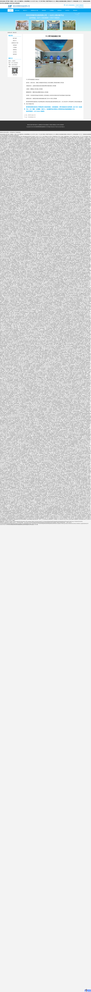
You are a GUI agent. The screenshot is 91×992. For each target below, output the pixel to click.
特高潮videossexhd (85, 497)
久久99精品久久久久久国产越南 (57, 201)
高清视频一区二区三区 (76, 213)
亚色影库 (20, 365)
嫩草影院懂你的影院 (53, 179)
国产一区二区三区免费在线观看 (40, 180)
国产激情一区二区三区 (22, 153)
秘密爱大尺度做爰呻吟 (56, 154)
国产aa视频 (24, 263)
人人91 (1, 351)
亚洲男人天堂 (61, 172)
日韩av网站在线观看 (68, 244)
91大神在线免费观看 (73, 150)
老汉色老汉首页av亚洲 (61, 228)
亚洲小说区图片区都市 (10, 338)
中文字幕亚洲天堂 (26, 514)
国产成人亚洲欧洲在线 (23, 149)
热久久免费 (20, 465)
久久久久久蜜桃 (67, 172)
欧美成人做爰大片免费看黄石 (68, 310)
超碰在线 (36, 429)
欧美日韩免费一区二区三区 (29, 325)
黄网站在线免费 (47, 308)
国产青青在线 (58, 411)
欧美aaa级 (6, 176)
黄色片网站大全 (63, 410)
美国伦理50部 (75, 389)
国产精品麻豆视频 (83, 338)
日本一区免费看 (32, 188)
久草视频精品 (79, 161)
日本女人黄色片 (64, 247)
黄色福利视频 (16, 421)
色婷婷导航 (24, 318)
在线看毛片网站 (43, 343)
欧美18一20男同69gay (25, 351)
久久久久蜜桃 (36, 267)
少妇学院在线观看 (38, 242)
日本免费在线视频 (29, 230)
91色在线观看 (77, 269)
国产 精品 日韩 (80, 380)
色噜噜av (74, 177)
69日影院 (84, 177)
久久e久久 (23, 354)
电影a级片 (70, 235)
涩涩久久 (77, 430)
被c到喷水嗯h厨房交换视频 (11, 269)
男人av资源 (79, 186)
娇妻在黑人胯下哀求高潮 (52, 283)
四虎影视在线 (5, 469)
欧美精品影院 (42, 363)
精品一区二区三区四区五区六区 (34, 488)
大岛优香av (5, 410)
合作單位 (67, 10)
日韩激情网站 (27, 385)
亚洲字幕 (75, 207)
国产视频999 (28, 168)
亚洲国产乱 (27, 503)
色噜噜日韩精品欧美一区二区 (34, 304)
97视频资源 (10, 209)
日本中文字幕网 (82, 389)
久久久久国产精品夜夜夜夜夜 (55, 285)
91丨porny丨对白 (27, 287)
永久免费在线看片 (72, 149)
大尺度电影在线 (13, 271)
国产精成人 (32, 159)
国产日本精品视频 (63, 188)
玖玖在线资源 (66, 158)
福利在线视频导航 (23, 183)
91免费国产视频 (81, 487)
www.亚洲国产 (62, 418)
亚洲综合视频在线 (43, 270)
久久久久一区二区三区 (71, 343)
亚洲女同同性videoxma (58, 438)
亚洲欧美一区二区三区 (26, 203)
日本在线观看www (52, 477)
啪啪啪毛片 (56, 293)
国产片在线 (27, 161)
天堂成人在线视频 (54, 200)
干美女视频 (17, 272)
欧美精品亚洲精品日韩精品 (13, 188)
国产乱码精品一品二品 (15, 495)
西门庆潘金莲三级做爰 (21, 202)
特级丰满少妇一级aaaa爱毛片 (48, 150)
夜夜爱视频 (11, 205)
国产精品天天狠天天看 (41, 469)
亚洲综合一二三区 (83, 388)
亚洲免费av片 (29, 171)
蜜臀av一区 (76, 263)
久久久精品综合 (74, 219)
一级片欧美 (30, 219)
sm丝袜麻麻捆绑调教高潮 (23, 406)
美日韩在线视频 (31, 394)
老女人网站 (85, 472)
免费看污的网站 (87, 140)
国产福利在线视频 (34, 177)
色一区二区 (61, 194)
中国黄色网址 (58, 348)
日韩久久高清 (22, 396)
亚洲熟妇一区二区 (62, 304)
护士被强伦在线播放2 (85, 244)
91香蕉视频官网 (68, 319)
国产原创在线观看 (5, 289)
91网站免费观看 (7, 342)
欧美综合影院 (53, 488)
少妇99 (27, 444)
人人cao (56, 345)
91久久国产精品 (54, 153)
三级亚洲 (38, 235)
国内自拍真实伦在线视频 (8, 243)
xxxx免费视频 (5, 225)
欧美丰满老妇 (50, 284)
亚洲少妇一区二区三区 (58, 518)
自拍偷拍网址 (48, 472)
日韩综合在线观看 (33, 233)
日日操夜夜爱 (40, 264)
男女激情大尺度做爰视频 (60, 192)
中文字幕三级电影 (77, 238)
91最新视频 (45, 177)
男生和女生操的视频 (73, 176)
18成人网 (89, 488)
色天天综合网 (69, 213)
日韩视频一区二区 (52, 224)
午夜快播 (33, 400)
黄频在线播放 (31, 451)
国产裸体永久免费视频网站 (32, 410)
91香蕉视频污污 (38, 218)
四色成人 (15, 200)
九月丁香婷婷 (79, 177)
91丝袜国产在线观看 (77, 438)
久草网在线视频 (38, 160)
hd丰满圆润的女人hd (14, 150)
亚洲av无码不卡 (56, 516)
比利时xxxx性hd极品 (83, 224)
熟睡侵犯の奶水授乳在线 (32, 276)
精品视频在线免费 (75, 264)
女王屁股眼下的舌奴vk (49, 370)
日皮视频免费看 (9, 200)
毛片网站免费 (54, 363)
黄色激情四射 (31, 222)
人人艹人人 (39, 454)
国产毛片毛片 (16, 278)
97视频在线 (46, 253)
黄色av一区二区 (7, 446)
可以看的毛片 (26, 309)
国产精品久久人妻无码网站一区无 (14, 242)
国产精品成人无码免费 (43, 421)
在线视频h (43, 398)
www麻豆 (25, 474)
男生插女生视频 (69, 208)
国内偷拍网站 (59, 309)
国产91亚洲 (76, 275)
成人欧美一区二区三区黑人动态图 (41, 333)
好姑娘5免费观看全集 (76, 262)
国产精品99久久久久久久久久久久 (28, 192)
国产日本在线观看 (73, 160)
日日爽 (72, 472)
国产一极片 (18, 444)
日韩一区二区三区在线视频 (69, 280)
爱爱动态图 (76, 474)
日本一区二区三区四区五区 (77, 209)
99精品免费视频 (41, 491)
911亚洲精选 (35, 271)
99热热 (74, 373)
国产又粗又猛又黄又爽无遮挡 (41, 352)
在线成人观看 (46, 296)
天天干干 (45, 372)
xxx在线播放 (51, 330)
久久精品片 (82, 460)
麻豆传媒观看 (51, 373)
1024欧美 (32, 395)
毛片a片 (51, 473)
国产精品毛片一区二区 (34, 350)
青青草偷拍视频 (41, 331)
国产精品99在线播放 (79, 199)
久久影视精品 (45, 178)
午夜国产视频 (8, 369)
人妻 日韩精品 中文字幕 (47, 136)
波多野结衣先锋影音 (42, 182)
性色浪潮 (33, 163)
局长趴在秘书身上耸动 (29, 292)
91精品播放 (34, 297)
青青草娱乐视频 (50, 438)
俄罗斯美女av (39, 300)
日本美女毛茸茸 (58, 393)
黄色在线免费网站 (38, 214)
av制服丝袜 (75, 235)
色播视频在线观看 (32, 141)
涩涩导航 (33, 319)
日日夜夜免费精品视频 (30, 152)
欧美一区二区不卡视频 (16, 378)
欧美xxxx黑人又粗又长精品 (5, 211)
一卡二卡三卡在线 (64, 429)
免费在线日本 (41, 387)
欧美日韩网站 (23, 411)
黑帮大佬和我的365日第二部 (40, 260)
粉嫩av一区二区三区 (43, 347)
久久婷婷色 (4, 220)
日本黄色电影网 (26, 288)
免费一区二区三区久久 (33, 194)
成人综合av (88, 369)
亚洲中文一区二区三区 (15, 159)
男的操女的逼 (44, 159)
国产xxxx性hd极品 (76, 306)
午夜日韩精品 (86, 406)
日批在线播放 (84, 252)
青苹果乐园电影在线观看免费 (20, 293)
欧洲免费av (51, 296)
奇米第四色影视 (28, 377)
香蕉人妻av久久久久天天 (7, 385)
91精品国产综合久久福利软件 (50, 204)
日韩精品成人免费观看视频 (80, 212)
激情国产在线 (81, 219)
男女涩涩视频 (65, 162)
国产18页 (43, 305)
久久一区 (41, 508)
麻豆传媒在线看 (14, 138)
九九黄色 (32, 246)
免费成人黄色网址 (79, 406)
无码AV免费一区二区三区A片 (77, 511)
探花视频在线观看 (80, 343)
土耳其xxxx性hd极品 (76, 225)
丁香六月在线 (68, 226)
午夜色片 (11, 451)
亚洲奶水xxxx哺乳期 (34, 351)
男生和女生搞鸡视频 (11, 251)
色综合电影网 (80, 137)
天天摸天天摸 (59, 322)
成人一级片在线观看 (64, 367)
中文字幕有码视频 (73, 305)
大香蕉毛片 (27, 247)
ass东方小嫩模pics (84, 297)
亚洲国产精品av (69, 479)
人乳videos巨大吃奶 (69, 513)
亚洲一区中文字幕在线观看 (11, 331)
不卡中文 (7, 270)
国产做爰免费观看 (12, 480)
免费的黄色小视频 (14, 301)
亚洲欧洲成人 (44, 188)
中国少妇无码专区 (83, 143)
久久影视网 (32, 260)
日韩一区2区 (86, 494)
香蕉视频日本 (66, 284)
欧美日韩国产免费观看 (80, 157)
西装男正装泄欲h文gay (45, 208)
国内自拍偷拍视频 (56, 246)
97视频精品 (78, 422)
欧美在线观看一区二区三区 (44, 460)
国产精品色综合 (73, 179)
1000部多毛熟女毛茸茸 (22, 322)
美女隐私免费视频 (81, 403)
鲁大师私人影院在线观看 (51, 295)
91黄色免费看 (18, 426)
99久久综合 (70, 193)
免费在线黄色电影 (77, 413)
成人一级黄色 (58, 239)
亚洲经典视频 (3, 201)
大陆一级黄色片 (64, 195)
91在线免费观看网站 (26, 246)
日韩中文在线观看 (3, 177)
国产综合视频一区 (62, 395)
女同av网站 (66, 287)
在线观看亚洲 (27, 262)
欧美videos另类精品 (22, 276)
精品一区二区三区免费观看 (56, 334)
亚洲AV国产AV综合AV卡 (71, 233)
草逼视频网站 (43, 417)
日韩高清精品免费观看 (79, 254)
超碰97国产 (46, 280)
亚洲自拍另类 (88, 157)
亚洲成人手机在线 (53, 392)
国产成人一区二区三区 (48, 381)
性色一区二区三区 (27, 234)
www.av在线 (13, 340)
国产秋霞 (60, 345)
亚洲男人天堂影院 (71, 250)
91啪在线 (47, 314)
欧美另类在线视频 (46, 463)
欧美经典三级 (27, 284)
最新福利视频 (16, 275)
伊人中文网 (20, 468)
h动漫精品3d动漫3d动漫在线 (76, 276)
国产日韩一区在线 (50, 487)
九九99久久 (29, 311)
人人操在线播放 (39, 311)
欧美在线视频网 (36, 417)
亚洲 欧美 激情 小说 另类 (60, 197)
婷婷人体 (63, 241)
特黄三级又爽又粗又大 (81, 150)
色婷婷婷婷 (36, 512)
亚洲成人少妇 (46, 325)
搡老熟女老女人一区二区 (24, 335)
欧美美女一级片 (57, 385)
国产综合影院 (59, 317)
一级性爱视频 (12, 289)
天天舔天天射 (48, 137)
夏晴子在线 (2, 270)
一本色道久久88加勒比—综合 (56, 184)
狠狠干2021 (51, 444)
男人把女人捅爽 (70, 137)
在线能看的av (87, 202)
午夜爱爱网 (19, 141)
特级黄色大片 (20, 234)
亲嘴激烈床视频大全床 (12, 177)
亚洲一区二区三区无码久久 (78, 208)
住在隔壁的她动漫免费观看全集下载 (15, 136)
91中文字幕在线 (3, 494)
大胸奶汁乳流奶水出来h (10, 165)
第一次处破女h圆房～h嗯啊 (47, 157)
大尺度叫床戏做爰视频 (17, 172)
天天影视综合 (9, 447)
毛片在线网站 (57, 430)
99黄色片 (21, 179)
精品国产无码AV (58, 503)
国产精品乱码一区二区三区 (50, 305)
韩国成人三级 (9, 334)
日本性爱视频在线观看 (28, 386)
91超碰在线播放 (71, 409)
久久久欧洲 (24, 343)
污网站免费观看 (3, 266)
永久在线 (36, 412)
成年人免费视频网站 (48, 379)
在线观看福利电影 (85, 390)
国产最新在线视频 (21, 453)
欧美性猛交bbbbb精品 (58, 278)
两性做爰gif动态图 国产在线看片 (29, 136)
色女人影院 (58, 396)
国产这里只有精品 (5, 202)
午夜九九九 (46, 444)
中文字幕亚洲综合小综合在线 (10, 445)
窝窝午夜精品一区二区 (29, 166)
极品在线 (65, 448)
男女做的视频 (3, 250)
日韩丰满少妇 (15, 276)
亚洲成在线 (40, 200)
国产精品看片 (34, 147)
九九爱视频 (2, 369)
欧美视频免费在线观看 (84, 141)
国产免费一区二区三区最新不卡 (61, 205)
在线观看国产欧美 (64, 350)
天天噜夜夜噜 (78, 395)
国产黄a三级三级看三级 (60, 502)
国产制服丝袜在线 (55, 474)
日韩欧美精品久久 (86, 428)
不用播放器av (55, 136)
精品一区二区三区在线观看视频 (73, 237)
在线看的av (50, 300)
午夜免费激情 (59, 302)
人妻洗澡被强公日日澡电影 (73, 429)
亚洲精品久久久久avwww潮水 (21, 264)
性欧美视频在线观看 (21, 168)
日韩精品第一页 (66, 161)
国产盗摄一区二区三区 (46, 168)
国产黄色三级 (12, 145)
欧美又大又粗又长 (31, 263)
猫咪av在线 (55, 267)
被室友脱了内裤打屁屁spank (29, 228)
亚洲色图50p (47, 424)
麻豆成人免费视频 (25, 420)
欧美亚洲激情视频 (72, 302)
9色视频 (17, 213)
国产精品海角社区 (3, 141)
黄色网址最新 (67, 168)
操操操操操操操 (73, 186)
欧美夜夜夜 (11, 382)
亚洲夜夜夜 (81, 275)
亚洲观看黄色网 (55, 327)
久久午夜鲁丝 (24, 300)
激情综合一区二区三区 (84, 298)
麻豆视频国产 (77, 331)
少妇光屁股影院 (40, 280)
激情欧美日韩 (86, 380)
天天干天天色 (11, 137)
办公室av (30, 183)
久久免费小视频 (81, 284)
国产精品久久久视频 (71, 196)
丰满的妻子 (39, 334)
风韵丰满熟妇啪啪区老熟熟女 (55, 183)
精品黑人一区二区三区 (49, 146)
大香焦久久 (68, 197)
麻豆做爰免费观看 (83, 174)
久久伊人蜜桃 (9, 506)
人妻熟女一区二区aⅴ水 (17, 231)
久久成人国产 (84, 335)
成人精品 (69, 476)
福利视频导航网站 (63, 339)
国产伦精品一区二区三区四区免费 (51, 217)
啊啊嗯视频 (77, 143)
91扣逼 (60, 165)
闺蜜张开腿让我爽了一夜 (46, 158)
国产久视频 (73, 234)
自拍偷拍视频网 (67, 147)
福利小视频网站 (23, 213)
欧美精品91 (83, 404)
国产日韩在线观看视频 (48, 482)
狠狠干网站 (67, 178)
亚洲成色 (88, 177)
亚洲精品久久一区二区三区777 (45, 348)
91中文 (3, 350)
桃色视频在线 (24, 226)
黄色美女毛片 (86, 387)
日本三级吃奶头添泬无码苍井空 (49, 346)
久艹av (28, 170)
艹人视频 (68, 442)
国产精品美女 (37, 250)
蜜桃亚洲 (69, 145)
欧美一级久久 (81, 279)
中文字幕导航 (69, 152)
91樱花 (38, 208)
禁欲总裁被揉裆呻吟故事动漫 (37, 287)
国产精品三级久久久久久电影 (12, 402)
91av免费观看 (10, 346)
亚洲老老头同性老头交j (16, 250)
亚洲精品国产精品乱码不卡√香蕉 (28, 225)
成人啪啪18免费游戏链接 (60, 218)
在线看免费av (63, 152)
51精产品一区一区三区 (51, 413)
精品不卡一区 (15, 149)
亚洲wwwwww (34, 336)
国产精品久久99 (60, 266)
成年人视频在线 (65, 496)
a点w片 (86, 469)
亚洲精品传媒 (36, 447)
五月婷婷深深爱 (67, 403)
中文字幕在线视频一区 (53, 253)
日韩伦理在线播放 (65, 273)
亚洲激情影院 (54, 401)
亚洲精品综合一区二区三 (51, 245)
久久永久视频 (61, 193)
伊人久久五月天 (63, 485)
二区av (76, 487)
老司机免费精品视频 (43, 309)
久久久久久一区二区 (52, 159)
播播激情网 (16, 484)
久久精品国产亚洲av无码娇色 (55, 220)
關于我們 (17, 10)
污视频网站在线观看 (32, 462)
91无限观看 (16, 479)
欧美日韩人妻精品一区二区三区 (68, 249)
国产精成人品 (51, 333)
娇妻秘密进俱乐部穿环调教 (80, 218)
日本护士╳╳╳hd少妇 (33, 309)
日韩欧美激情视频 (74, 426)
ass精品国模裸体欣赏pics (14, 175)
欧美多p (9, 363)
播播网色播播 (26, 448)
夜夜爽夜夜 (34, 234)
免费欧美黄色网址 (64, 417)
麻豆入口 (17, 165)
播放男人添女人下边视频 (47, 263)
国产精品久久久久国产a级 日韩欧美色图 (80, 330)
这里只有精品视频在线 (13, 459)
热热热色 (9, 218)
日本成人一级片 (63, 225)
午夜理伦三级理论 (20, 260)
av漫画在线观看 (29, 396)
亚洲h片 (87, 172)
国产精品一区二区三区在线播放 (82, 136)
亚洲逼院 (40, 178)
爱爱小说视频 (64, 340)
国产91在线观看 (80, 491)
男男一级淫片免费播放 (11, 260)
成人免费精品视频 (87, 147)
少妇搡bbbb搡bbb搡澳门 (14, 237)
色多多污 (72, 484)
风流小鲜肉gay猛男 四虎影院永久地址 (52, 451)
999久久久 (83, 422)
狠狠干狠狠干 (21, 273)
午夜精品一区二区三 (51, 453)
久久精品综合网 (81, 228)
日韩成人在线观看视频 (57, 435)
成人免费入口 (80, 163)
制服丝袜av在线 (5, 259)
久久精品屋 (64, 397)
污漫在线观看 (25, 222)
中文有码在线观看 (78, 230)
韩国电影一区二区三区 (37, 220)
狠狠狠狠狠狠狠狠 (59, 161)
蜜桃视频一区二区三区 (45, 172)
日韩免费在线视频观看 (34, 302)
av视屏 (84, 302)
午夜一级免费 (49, 149)
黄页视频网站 (67, 160)
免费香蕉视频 (16, 403)
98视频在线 (87, 460)
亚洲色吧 (4, 431)
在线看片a (28, 186)
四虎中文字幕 (23, 320)
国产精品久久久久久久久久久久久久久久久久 (41, 193)
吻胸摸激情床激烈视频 (60, 295)
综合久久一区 (13, 314)
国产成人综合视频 (3, 242)
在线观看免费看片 (23, 221)
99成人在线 (8, 495)
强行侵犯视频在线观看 (18, 189)
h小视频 (18, 183)
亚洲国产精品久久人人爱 (30, 218)
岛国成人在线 (87, 241)
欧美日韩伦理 (74, 226)
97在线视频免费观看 (84, 451)
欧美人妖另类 (22, 434)
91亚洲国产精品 (13, 460)
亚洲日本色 (72, 334)
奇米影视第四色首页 (12, 515)
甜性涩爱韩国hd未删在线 (72, 255)
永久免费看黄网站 (54, 174)
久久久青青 (30, 267)
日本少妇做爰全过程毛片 (79, 296)
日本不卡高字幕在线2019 (56, 415)
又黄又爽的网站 (68, 514)
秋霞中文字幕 (76, 496)
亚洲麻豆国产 (71, 230)
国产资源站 (4, 224)
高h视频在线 (27, 151)
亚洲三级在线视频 (39, 325)
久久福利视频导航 (57, 236)
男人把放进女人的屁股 (85, 269)
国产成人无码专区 (43, 313)
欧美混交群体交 (44, 147)
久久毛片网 (4, 234)
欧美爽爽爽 (27, 478)
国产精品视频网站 (52, 177)
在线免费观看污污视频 (64, 170)
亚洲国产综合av (55, 168)
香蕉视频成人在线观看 (64, 185)
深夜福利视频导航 (55, 513)
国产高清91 (10, 245)
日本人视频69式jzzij (81, 333)
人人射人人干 (9, 149)
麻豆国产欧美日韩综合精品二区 (19, 152)
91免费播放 (11, 155)
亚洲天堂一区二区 (57, 437)
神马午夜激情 (57, 292)
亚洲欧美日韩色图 (45, 186)
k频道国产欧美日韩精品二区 (65, 271)
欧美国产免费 (58, 241)
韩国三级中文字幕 (43, 354)
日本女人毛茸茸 (23, 430)
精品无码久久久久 (5, 145)
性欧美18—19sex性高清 (65, 214)
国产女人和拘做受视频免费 (63, 176)
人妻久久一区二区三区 (24, 358)
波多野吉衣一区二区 (10, 192)
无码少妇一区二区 (19, 254)
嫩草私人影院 (11, 272)
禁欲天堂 (54, 149)
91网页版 (63, 178)
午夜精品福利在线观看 (33, 211)
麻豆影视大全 (80, 226)
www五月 (22, 286)
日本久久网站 (61, 136)
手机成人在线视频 (55, 171)
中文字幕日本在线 (57, 242)
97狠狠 (53, 393)
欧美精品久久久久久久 (39, 142)
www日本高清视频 (50, 375)
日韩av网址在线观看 (41, 231)
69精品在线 (57, 434)
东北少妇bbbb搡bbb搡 (81, 420)
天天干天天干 (78, 191)
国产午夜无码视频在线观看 (28, 372)
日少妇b (17, 161)
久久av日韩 (86, 449)
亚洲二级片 (39, 185)
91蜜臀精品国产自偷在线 (46, 277)
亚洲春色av (37, 222)
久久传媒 (48, 233)
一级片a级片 (4, 358)
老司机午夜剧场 (17, 253)
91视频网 (16, 388)
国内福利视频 (36, 347)
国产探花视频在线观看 (61, 262)
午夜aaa (76, 334)
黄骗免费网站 (52, 434)
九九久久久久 (72, 242)
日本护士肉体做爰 (51, 502)
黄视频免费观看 (33, 161)
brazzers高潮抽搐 (30, 343)
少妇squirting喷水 (44, 304)
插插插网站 (28, 229)
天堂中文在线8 (17, 486)
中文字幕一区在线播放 (83, 187)
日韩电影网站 (59, 143)
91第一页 (2, 396)
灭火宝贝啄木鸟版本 (22, 409)
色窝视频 (48, 288)
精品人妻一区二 (18, 192)
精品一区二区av (84, 322)
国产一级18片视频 (87, 264)
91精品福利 (37, 344)
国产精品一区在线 (4, 158)
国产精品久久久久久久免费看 (71, 288)
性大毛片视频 (38, 163)
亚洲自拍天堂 (39, 236)
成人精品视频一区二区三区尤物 (15, 225)
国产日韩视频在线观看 (4, 268)
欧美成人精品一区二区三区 (19, 364)
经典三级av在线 (29, 213)
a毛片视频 (45, 435)
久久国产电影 (51, 202)
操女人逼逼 (59, 245)
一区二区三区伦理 (58, 227)
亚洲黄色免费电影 (73, 153)
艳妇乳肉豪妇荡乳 (7, 160)
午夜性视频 (86, 345)
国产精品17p (57, 350)
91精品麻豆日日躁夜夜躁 (41, 471)
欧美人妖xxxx (42, 146)
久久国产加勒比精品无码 (19, 436)
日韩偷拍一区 (9, 376)
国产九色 (87, 397)
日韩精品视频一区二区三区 (37, 281)
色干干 (17, 217)
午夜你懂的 (59, 162)
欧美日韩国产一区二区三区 (31, 227)
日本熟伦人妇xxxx (67, 211)
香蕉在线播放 (82, 398)
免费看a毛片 (31, 254)
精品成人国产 (18, 462)
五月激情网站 (7, 150)
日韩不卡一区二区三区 (72, 267)
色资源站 (31, 335)
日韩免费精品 (15, 465)
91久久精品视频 (31, 160)
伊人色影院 (61, 244)
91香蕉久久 (32, 285)
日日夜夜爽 (81, 149)
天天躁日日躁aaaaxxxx (37, 187)
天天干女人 (41, 339)
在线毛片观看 (33, 367)
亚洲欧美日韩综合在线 (48, 389)
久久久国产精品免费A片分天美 (77, 211)
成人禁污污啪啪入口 (17, 178)
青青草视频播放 (49, 303)
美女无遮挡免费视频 (76, 312)
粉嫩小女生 (63, 371)
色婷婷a (75, 137)
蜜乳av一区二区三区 (41, 507)
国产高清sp (48, 259)
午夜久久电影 (57, 247)
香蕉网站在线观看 (75, 319)
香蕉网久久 (10, 152)
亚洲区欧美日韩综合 (41, 234)
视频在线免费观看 (3, 345)
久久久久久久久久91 (64, 229)
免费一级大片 (4, 180)
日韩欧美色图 (81, 246)
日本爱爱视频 (27, 286)
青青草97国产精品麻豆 (59, 280)
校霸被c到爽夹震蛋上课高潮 (84, 294)
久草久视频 (64, 344)
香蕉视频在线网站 (78, 463)
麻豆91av (9, 414)
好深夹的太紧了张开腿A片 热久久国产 (73, 342)
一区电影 (66, 370)
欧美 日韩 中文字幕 (80, 140)
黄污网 (75, 293)
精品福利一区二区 (20, 419)
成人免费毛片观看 (15, 204)
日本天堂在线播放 (58, 390)
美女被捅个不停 (68, 285)
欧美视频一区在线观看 (38, 201)
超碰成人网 (53, 472)
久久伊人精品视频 (63, 187)
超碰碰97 (37, 313)
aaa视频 (39, 426)
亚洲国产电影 (3, 413)
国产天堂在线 (73, 351)
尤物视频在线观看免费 (35, 179)
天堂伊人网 (19, 487)
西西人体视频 (47, 318)
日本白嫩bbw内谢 (59, 155)
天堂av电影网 (57, 235)
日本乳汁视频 (12, 268)
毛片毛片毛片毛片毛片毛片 (10, 171)
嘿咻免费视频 (58, 255)
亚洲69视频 (56, 343)
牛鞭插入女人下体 (25, 426)
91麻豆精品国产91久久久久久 (58, 160)
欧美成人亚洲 (14, 277)
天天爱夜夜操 (38, 263)
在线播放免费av (8, 276)
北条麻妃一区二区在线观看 (50, 342)
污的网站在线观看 (44, 320)
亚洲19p (16, 478)
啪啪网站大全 (31, 432)
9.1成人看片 (83, 172)
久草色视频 (85, 152)
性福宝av (46, 459)
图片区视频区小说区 (71, 419)
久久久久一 (27, 260)
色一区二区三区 (86, 379)
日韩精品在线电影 (71, 352)
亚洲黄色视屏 (33, 385)
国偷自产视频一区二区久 (5, 315)
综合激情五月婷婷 (70, 275)
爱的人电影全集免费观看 (24, 401)
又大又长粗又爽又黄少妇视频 (67, 308)
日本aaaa (69, 385)
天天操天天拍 (80, 267)
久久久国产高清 (86, 412)
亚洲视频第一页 (85, 171)
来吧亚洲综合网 (41, 314)
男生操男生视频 (75, 224)
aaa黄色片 (69, 382)
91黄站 (38, 402)
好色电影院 (79, 305)
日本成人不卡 (87, 208)
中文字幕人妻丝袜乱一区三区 (14, 174)
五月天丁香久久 (51, 503)
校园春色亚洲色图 (51, 270)
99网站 (85, 211)
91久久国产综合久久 (25, 144)
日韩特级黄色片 (30, 275)
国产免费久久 (18, 300)
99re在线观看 (69, 493)
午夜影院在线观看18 (60, 298)
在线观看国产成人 (16, 339)
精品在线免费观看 (80, 315)
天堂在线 (35, 153)
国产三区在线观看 (48, 154)
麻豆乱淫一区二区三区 (36, 485)
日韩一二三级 (39, 310)
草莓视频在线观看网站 (86, 272)
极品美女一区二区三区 (39, 204)
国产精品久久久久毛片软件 (39, 175)
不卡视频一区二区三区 (70, 394)
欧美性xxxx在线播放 (9, 484)
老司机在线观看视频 (6, 501)
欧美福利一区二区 (4, 489)
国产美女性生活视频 (15, 221)
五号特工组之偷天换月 (23, 175)
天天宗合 (84, 405)
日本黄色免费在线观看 (70, 144)
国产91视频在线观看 (16, 506)
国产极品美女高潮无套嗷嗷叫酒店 (13, 220)
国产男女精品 (41, 459)
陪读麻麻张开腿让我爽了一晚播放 (17, 262)
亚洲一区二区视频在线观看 (12, 273)
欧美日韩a (5, 510)
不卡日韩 (5, 424)
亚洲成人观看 (83, 200)
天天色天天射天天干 (76, 258)
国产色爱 (25, 281)
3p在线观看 (35, 253)
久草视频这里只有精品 (41, 161)
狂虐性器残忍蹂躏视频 (83, 479)
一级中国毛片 (65, 184)
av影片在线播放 (51, 347)
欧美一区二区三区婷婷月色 (74, 203)
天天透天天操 (37, 205)
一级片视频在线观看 (64, 423)
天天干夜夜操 (40, 378)
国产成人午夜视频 (44, 179)
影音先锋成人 (31, 149)
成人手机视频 (87, 228)
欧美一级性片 (3, 370)
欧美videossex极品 (75, 141)
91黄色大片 (55, 377)
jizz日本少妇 (25, 189)
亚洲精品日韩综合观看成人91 (82, 328)
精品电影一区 (82, 429)
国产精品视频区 (66, 361)
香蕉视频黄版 (69, 159)
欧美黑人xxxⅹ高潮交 (76, 385)
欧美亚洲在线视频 (18, 137)
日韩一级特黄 (25, 464)
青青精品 (75, 315)
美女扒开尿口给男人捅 (61, 219)
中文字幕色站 (66, 276)
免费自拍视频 (30, 301)
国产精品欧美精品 (20, 435)
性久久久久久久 (33, 236)
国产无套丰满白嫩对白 (47, 185)
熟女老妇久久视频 (55, 277)
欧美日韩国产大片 (42, 514)
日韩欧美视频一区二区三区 (11, 185)
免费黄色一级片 (53, 228)
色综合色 (70, 205)
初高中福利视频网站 (26, 231)
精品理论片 (75, 372)
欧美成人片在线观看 (6, 271)
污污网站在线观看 (33, 208)
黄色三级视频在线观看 (77, 379)
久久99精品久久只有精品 (10, 426)
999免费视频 (12, 270)
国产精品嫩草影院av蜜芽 (63, 440)
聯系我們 (75, 10)
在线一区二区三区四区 (15, 323)
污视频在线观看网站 (12, 146)
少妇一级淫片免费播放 (69, 497)
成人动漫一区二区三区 (35, 380)
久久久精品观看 (11, 143)
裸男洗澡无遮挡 (46, 187)
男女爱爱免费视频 (63, 137)
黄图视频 (22, 323)
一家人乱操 (28, 337)
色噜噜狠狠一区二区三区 (10, 142)
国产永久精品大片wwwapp (15, 279)
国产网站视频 (58, 364)
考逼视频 (34, 469)
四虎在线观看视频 (63, 474)
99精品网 (34, 436)
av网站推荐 (46, 392)
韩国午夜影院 (78, 272)
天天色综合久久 (46, 210)
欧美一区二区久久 (40, 385)
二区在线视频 (49, 180)
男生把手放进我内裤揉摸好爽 (8, 214)
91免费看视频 (84, 193)
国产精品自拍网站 (84, 225)
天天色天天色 (56, 495)
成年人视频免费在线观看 (15, 473)
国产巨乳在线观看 (42, 404)
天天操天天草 (7, 267)
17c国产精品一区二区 (58, 157)
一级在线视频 (60, 338)
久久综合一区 (15, 406)
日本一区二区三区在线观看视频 (79, 167)
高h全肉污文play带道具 (64, 182)
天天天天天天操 (75, 187)
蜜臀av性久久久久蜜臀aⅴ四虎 (28, 167)
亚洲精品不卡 (62, 513)
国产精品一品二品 (82, 217)
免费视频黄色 (49, 397)
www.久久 (40, 144)
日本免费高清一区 (27, 379)
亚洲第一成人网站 (18, 193)
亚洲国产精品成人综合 (22, 301)
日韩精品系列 (5, 137)
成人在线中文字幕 (86, 165)
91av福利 (2, 267)
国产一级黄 (41, 355)
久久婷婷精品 (39, 186)
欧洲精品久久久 (22, 224)
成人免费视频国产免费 (8, 448)
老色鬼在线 (48, 275)
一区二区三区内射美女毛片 (63, 153)
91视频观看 (4, 507)
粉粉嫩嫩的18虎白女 (31, 300)
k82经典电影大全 (50, 260)
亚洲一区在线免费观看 (7, 339)
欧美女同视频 (28, 336)
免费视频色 (48, 213)
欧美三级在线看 (87, 163)
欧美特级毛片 (50, 243)
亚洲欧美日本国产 (23, 272)
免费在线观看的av (50, 340)
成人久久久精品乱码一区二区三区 (44, 505)
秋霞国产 (22, 218)
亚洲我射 (11, 182)
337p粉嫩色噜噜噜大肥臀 (42, 418)
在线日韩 (32, 142)
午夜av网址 (14, 141)
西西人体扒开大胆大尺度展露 (46, 289)
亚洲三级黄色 (3, 149)
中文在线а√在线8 (16, 157)
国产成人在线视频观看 (4, 229)
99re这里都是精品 (47, 432)
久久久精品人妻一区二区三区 (13, 387)
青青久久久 (78, 489)
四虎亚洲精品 (45, 221)
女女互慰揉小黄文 (13, 296)
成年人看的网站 (27, 162)
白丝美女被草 (83, 502)
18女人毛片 (49, 423)
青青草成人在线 (69, 207)
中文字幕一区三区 (25, 199)
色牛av (40, 401)
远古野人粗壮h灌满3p (80, 220)
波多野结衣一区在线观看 (51, 404)
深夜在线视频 (22, 255)
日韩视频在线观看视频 (29, 516)
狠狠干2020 (55, 328)
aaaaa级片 (78, 277)
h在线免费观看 (85, 195)
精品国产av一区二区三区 (24, 479)
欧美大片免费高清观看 (12, 304)
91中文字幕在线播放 (20, 166)
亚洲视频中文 (67, 216)
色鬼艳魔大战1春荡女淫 (21, 186)
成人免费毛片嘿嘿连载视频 (36, 365)
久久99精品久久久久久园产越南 (67, 239)
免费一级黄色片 (10, 253)
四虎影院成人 (24, 283)
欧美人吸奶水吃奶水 (18, 449)
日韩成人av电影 (66, 477)
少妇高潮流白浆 (32, 471)
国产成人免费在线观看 (11, 266)
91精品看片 (16, 497)
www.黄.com (87, 220)
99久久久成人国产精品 (46, 322)
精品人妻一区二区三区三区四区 (53, 182)
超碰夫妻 (72, 214)
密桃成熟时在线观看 (13, 168)
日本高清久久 (52, 298)
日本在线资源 (24, 279)
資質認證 (44, 10)
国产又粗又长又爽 (42, 194)
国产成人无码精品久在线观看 (6, 208)
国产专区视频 (84, 418)
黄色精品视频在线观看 (20, 510)
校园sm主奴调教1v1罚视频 (82, 447)
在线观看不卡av (64, 202)
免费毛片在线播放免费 (42, 390)
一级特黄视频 (36, 219)
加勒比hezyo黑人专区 (15, 392)
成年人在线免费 (49, 267)
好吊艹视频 (59, 151)
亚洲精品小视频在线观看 (16, 154)
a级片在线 (69, 188)
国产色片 (82, 166)
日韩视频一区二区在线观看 (25, 485)
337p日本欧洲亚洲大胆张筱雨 (55, 481)
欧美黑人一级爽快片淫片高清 (28, 250)
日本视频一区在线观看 (41, 288)
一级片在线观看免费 (21, 460)
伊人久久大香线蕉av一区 (63, 463)
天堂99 (17, 321)
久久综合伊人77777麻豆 (24, 150)
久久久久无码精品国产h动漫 (64, 362)
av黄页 (22, 154)
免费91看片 (60, 401)
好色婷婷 (18, 354)
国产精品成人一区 (62, 454)
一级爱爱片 (10, 144)
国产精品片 (57, 226)
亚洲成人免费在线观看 (85, 142)
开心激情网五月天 (65, 305)
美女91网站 (49, 286)
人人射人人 (67, 358)
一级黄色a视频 (75, 188)
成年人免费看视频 (70, 368)
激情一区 (36, 459)
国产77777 (58, 177)
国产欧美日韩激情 (28, 239)
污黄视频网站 (51, 280)
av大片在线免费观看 (33, 184)
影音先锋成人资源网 (8, 353)
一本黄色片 (2, 205)
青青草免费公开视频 (86, 210)
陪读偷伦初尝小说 (8, 172)
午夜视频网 (55, 409)
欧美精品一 (66, 518)
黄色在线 (53, 155)
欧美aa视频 (50, 459)
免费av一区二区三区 (83, 496)
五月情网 (66, 149)
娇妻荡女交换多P (71, 340)
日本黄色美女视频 (40, 154)
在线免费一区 (44, 419)
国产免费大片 (16, 469)
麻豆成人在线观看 (5, 182)
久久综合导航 (54, 219)
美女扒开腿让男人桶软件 (86, 477)
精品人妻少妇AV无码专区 (72, 221)
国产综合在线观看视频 (66, 252)
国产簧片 (24, 229)
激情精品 (26, 211)
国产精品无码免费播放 (55, 208)
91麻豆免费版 (25, 415)
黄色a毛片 (29, 281)
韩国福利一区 (79, 302)
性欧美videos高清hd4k (20, 297)
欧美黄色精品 (60, 211)
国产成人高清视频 (46, 169)
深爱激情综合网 (33, 154)
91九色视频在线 (28, 319)
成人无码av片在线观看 (66, 236)
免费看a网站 (66, 136)
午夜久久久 (57, 359)
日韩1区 (81, 291)
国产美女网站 (16, 516)
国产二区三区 (63, 301)
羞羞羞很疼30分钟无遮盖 (41, 368)
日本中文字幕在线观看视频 (33, 440)
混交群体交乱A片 (57, 296)
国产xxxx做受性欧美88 (65, 146)
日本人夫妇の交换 (64, 459)
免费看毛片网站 (80, 145)
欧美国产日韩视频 (54, 233)
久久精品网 (44, 284)
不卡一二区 (52, 452)
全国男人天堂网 (23, 237)
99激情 (9, 472)
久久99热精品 (65, 251)
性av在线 (27, 515)
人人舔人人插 (45, 144)
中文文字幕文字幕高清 (14, 400)
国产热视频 (55, 141)
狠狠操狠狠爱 (78, 409)
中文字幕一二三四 (45, 376)
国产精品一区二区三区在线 (20, 270)
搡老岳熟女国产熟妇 (35, 137)
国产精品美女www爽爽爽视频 (49, 140)
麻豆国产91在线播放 (75, 222)
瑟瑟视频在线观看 (23, 217)
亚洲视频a (46, 477)
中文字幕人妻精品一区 (21, 171)
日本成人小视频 (11, 520)
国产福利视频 (5, 283)
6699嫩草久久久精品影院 (35, 369)
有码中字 (4, 294)
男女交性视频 (45, 262)
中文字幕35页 (81, 236)
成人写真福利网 (6, 314)
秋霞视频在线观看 (11, 213)
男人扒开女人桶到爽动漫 (60, 358)
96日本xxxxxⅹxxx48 (84, 203)
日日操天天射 (18, 502)
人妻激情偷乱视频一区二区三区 (73, 436)
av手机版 (70, 187)
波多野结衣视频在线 (28, 187)
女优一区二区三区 (22, 459)
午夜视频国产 (9, 281)
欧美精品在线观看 (55, 185)
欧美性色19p (79, 446)
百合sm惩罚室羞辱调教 (83, 221)
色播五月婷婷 (38, 188)
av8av (28, 389)
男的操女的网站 (31, 356)
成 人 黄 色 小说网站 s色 (7, 333)
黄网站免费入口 (40, 293)
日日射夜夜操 (70, 448)
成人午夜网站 (84, 303)
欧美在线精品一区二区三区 (5, 404)
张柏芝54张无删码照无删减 (31, 346)
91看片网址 (53, 317)
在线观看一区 (72, 337)
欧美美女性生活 (18, 251)
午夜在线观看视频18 (66, 484)
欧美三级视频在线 (49, 491)
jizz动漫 (39, 147)
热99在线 (57, 189)
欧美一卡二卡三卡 (63, 365)
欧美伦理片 (53, 213)
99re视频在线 (69, 209)
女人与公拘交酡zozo (26, 137)
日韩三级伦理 (66, 169)
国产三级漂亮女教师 (84, 260)
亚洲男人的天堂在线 (11, 427)
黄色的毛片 (64, 255)
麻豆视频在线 (44, 163)
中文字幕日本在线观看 (67, 402)
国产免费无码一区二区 (12, 310)
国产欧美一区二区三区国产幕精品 (81, 162)
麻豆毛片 (2, 256)
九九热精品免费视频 (31, 237)
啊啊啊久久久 (34, 231)
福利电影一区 (16, 281)
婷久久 (77, 149)
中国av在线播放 (48, 412)
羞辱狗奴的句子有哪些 (68, 438)
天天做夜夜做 (66, 387)
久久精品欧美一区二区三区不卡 (77, 197)
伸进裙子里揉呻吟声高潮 (57, 263)
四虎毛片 (30, 392)
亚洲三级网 (83, 362)
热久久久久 (36, 382)
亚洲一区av (26, 233)
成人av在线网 (7, 362)
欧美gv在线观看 (25, 143)
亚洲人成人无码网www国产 (57, 337)
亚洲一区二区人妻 (14, 153)
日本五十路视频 (44, 291)
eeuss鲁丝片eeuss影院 (45, 138)
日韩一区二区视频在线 (81, 179)
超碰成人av (5, 457)
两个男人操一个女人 (17, 210)
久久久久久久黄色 (12, 186)
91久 (44, 364)
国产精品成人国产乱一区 (61, 237)
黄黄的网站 (25, 304)
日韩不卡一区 (48, 400)
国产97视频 (81, 426)
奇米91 (40, 396)
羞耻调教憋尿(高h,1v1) (45, 143)
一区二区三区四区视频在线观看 (82, 185)
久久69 (73, 326)
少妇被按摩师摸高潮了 (27, 249)
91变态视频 (87, 427)
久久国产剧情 (45, 224)
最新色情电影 (37, 149)
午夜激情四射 (74, 163)
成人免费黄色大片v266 (45, 205)
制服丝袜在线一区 (77, 193)
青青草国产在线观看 (19, 249)
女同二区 (19, 344)
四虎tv (50, 320)
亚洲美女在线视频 (16, 144)
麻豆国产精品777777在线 (8, 163)
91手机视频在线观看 (8, 368)
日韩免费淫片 (60, 158)
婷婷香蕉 (9, 292)
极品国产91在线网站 (86, 516)
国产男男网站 (3, 210)
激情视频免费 (50, 510)
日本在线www (68, 281)
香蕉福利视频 (76, 392)
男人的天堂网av (54, 463)
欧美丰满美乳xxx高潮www (70, 220)
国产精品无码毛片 (14, 287)
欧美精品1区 (73, 161)
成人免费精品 (14, 369)
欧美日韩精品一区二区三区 (11, 233)
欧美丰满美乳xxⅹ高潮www (84, 287)
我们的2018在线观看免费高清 (39, 189)
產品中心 (25, 10)
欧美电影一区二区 (46, 264)
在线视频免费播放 (52, 221)
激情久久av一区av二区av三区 (36, 262)
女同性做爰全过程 (20, 266)
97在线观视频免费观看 (42, 176)
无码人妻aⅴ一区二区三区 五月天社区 (26, 278)
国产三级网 (84, 191)
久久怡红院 (2, 426)
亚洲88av (58, 159)
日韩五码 (39, 199)
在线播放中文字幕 (62, 380)
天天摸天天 (43, 380)
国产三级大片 (3, 334)
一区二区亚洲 (85, 292)
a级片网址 (73, 140)
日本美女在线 (15, 334)
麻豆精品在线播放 (15, 211)
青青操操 (7, 355)
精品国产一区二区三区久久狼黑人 (66, 353)
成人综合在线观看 (78, 266)
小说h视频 (47, 489)
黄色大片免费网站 (60, 378)
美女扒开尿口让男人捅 (13, 176)
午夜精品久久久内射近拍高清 (66, 180)
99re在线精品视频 (25, 445)
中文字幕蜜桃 (21, 481)
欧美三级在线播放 (82, 415)
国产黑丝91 (64, 498)
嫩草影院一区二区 (3, 280)
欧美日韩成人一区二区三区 (25, 428)
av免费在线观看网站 (33, 312)
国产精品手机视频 (60, 204)
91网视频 (20, 505)
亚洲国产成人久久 (7, 169)
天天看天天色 (5, 432)
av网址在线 (36, 272)
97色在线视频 (9, 224)
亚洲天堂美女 (3, 455)
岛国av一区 (86, 313)
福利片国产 (78, 322)
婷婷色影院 (2, 195)
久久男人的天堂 (61, 175)
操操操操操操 (13, 512)
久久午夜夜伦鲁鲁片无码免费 (15, 229)
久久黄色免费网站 (75, 309)
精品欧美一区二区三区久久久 (57, 166)
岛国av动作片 (66, 289)
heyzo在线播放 (75, 151)
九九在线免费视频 (68, 462)
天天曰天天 (17, 411)
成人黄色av (8, 159)
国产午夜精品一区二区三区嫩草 (29, 216)
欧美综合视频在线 (46, 200)
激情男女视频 (37, 318)
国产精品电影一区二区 (84, 318)
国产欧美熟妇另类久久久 (21, 476)
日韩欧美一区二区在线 (79, 375)
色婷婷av (39, 437)
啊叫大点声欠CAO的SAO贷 (53, 384)
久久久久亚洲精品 (38, 169)
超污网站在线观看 (78, 170)
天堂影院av (21, 211)
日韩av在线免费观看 (39, 228)
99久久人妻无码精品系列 (83, 182)
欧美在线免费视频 (5, 228)
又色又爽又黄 (65, 250)
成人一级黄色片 (23, 191)
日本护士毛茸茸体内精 (54, 367)
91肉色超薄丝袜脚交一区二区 (61, 142)
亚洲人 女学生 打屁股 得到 (79, 245)
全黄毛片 (10, 319)
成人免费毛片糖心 (52, 147)
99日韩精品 (71, 143)
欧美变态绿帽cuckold (22, 334)
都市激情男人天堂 (52, 237)
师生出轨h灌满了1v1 (25, 302)
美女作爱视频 (55, 222)
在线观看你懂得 (80, 251)
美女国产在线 (54, 505)
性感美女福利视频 (68, 224)
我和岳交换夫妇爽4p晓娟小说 (28, 487)
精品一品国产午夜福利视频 (14, 258)
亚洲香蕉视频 (42, 292)
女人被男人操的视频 (11, 161)
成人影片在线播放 (33, 199)
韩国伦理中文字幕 (24, 289)
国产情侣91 (52, 258)
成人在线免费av (50, 343)
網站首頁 (14, 32)
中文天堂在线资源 (13, 202)
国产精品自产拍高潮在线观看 (11, 350)
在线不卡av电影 (28, 185)
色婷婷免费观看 (42, 267)
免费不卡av (49, 431)
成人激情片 (50, 304)
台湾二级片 (12, 315)
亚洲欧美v (59, 363)
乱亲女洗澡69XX (29, 327)
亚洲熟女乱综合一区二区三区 (63, 407)
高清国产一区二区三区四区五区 (43, 184)
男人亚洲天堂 (30, 272)
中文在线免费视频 (41, 464)
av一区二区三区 (77, 432)
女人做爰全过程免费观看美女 (35, 496)
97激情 (32, 279)
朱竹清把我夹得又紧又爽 (36, 476)
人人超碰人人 (86, 137)
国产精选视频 (32, 480)
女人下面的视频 (68, 330)
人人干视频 (69, 258)
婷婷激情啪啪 (86, 153)
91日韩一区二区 (79, 419)
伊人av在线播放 (79, 378)
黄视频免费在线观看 (44, 170)
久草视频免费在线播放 (34, 244)
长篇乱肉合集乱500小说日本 (21, 338)
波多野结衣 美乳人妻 (53, 144)
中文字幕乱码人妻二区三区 (59, 389)
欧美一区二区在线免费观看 (9, 254)
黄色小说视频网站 (71, 365)
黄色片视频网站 (59, 346)
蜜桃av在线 (10, 158)
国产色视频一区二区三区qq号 (47, 362)
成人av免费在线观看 (68, 167)
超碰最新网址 (19, 512)
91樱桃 (4, 503)
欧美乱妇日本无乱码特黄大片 (58, 351)
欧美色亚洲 (52, 205)
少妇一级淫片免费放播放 (39, 451)
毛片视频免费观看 (87, 267)
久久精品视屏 (37, 501)
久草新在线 (50, 254)
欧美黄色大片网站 (14, 453)
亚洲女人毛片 (35, 497)
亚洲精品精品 (48, 436)
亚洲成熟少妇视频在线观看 (68, 388)
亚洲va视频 (60, 428)
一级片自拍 (62, 226)
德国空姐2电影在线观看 (55, 429)
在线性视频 (31, 175)
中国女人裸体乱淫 (66, 400)
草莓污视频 (5, 372)
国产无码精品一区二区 (55, 203)
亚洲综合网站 (9, 226)
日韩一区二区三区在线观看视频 (41, 237)
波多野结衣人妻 (82, 239)
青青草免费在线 (53, 195)
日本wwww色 (75, 314)
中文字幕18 (19, 200)
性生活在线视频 (29, 387)
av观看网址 (13, 443)
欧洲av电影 (71, 273)
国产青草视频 (52, 485)
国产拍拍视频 (57, 260)
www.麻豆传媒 (3, 269)
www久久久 (42, 472)
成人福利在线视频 (70, 424)
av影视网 (29, 279)
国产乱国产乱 (10, 386)
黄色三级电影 (22, 330)
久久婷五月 (2, 140)
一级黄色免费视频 (79, 144)
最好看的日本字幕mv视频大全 (45, 513)
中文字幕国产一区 (11, 280)
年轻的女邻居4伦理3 (81, 180)
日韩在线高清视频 (33, 463)
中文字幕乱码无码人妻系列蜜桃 (83, 169)
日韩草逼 (45, 239)
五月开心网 (74, 145)
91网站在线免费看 (53, 460)
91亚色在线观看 (36, 445)
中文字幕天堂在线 (72, 453)
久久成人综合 (48, 363)
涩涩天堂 (59, 195)
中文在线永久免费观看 (10, 201)
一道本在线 (67, 192)
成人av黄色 (56, 212)
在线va (47, 469)
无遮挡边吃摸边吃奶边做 (5, 191)
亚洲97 (86, 315)
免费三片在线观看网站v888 (9, 321)
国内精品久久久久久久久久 (66, 347)
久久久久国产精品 (84, 243)
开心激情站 (9, 234)
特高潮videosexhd (71, 498)
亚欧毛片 (83, 304)
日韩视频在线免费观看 (83, 158)
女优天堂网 (8, 183)
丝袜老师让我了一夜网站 (66, 140)
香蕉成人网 (70, 195)
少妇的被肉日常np (28, 210)
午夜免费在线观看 (56, 286)
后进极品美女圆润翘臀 (47, 251)
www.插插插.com (12, 238)
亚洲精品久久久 (18, 407)
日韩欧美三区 (23, 220)
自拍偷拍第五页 (18, 355)
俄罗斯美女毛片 (52, 241)
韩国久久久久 (12, 216)
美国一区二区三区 (55, 137)
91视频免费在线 (37, 386)
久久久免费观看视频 (22, 241)
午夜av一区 (60, 377)
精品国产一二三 (25, 313)
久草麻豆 (42, 266)
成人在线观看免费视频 (86, 204)
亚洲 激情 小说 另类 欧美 (47, 141)
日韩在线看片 (78, 281)
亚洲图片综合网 (39, 448)
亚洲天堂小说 (3, 263)
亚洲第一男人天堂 (35, 256)
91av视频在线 (30, 180)
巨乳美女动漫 (80, 153)
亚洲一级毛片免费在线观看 (66, 138)
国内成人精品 (47, 195)
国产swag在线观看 (73, 169)
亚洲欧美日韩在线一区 (84, 485)
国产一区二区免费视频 (27, 193)
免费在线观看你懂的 (79, 249)
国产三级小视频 (25, 480)
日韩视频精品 (51, 192)
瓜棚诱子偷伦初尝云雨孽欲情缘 (51, 511)
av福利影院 (34, 310)
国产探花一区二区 (55, 423)
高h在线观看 (60, 511)
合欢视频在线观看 (24, 294)
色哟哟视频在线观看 (87, 189)
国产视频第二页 (18, 313)
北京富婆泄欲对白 (62, 394)
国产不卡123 (71, 162)
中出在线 (19, 445)
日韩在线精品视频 (37, 398)
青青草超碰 (25, 254)
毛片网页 (40, 373)
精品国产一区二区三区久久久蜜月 (32, 330)
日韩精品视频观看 (37, 145)
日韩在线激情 (4, 308)
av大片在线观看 (34, 286)
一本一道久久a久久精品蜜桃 (67, 348)
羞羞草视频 (28, 489)
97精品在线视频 (30, 382)
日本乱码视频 (66, 336)
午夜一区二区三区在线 (28, 376)
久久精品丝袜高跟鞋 (45, 361)
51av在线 (21, 362)
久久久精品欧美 (26, 285)
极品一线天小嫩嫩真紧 (21, 271)
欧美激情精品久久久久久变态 (62, 199)
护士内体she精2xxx (28, 238)
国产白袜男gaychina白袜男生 (52, 194)
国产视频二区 (60, 314)
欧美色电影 (75, 370)
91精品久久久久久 (24, 404)
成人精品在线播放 (42, 340)
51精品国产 (21, 375)
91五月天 (63, 288)
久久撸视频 (65, 238)
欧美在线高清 (30, 165)
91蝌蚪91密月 (62, 330)
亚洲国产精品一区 (48, 310)
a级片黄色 (8, 154)
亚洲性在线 (49, 268)
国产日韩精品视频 (26, 172)
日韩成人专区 (8, 195)
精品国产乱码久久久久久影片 (20, 214)
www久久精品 (54, 158)
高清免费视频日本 (60, 224)
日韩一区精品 (66, 157)
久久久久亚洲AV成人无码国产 (45, 222)
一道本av (29, 157)
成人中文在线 (46, 228)
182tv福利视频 (43, 394)
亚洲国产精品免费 (29, 241)
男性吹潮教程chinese (79, 289)
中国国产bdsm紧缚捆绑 (52, 352)
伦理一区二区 (39, 136)
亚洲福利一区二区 (10, 244)
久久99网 (61, 243)
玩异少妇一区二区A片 (59, 167)
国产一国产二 (39, 519)
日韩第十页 (27, 154)
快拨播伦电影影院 (75, 510)
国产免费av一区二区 (44, 256)
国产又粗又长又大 (60, 149)
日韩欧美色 (38, 462)
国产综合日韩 (70, 485)
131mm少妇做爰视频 (86, 305)
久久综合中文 (25, 141)
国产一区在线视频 (8, 167)
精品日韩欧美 (56, 331)
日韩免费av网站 (26, 212)
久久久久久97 (85, 455)
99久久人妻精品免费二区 (22, 356)
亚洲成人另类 (62, 331)
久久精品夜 (85, 170)
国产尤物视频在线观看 (35, 337)
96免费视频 (39, 276)
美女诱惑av (33, 368)
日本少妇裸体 (39, 284)
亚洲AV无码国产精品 (83, 329)
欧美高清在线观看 (20, 454)
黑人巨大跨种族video (36, 158)
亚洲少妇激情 (61, 200)
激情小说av (2, 443)
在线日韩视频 (62, 318)
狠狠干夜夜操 (50, 465)
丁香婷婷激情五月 (6, 302)
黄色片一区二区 (35, 168)
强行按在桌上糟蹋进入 (56, 397)
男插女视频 (42, 440)
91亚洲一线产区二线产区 (7, 247)
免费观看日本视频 (47, 249)
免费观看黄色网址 (14, 393)
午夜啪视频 (63, 246)
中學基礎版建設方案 (32, 117)
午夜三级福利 (77, 291)
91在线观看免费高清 (31, 411)
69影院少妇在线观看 (7, 397)
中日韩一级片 (43, 207)
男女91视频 (35, 182)
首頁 (10, 10)
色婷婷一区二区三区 (32, 196)
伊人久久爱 (8, 277)
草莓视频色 (63, 294)
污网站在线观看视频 (4, 166)
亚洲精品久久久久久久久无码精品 (58, 268)
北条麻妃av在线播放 (45, 167)
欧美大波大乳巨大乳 (4, 306)
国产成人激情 (9, 465)
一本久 (19, 393)
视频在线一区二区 (64, 150)
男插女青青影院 (75, 469)
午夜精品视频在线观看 (15, 267)
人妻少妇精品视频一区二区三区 (35, 294)
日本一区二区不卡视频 (26, 359)
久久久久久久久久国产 (15, 286)
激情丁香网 (37, 277)
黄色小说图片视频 (33, 321)
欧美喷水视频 (29, 409)
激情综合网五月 (55, 355)
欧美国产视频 (17, 294)
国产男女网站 (25, 317)
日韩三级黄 (35, 387)
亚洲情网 (55, 211)
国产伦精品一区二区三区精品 (16, 514)
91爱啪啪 (31, 150)
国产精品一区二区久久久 (7, 278)
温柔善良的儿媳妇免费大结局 (10, 217)
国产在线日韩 (42, 137)
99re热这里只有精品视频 (68, 377)
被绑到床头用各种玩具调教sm (76, 216)
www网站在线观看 (24, 267)
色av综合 (41, 244)
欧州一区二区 (9, 415)
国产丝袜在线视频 (77, 439)
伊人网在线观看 (41, 328)
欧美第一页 (9, 157)
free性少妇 (12, 313)
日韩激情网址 (61, 319)
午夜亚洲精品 (86, 188)
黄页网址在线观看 (80, 234)
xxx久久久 (69, 312)
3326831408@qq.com (15, 66)
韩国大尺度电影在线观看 (53, 176)
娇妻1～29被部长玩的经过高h (6, 295)
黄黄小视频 (60, 222)
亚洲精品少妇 (70, 474)
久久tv (86, 159)
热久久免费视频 (46, 298)
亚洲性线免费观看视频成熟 (56, 402)
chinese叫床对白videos (32, 217)
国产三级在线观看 (28, 138)
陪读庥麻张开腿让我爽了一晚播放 (35, 258)
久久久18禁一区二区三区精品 (63, 261)
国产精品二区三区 (72, 491)
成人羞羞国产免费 (17, 155)
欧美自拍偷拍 (23, 382)
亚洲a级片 (41, 302)
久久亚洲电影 (57, 150)
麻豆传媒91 (27, 434)
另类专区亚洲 (7, 460)
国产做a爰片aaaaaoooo (12, 424)
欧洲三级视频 (21, 151)
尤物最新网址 (47, 387)
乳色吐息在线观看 (26, 251)
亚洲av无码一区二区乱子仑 (18, 325)
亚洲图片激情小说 (52, 382)
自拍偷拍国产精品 (82, 346)
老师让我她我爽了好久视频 (17, 370)
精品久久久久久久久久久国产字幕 (77, 371)
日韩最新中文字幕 (6, 147)
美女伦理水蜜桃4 (54, 244)
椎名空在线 (3, 444)
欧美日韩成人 (64, 145)
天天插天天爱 (70, 315)
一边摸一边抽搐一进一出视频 (9, 347)
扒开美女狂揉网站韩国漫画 (8, 193)
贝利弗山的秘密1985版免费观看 (57, 422)
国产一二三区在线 (39, 252)
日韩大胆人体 (75, 205)
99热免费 (23, 377)
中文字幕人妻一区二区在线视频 (44, 155)
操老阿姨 (74, 328)
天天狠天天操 (51, 319)
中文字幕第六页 (86, 444)
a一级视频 (80, 440)
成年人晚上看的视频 (46, 218)
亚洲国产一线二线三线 (75, 243)
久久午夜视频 (73, 147)
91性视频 (68, 371)
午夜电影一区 (56, 300)
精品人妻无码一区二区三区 (15, 197)
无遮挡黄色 (64, 191)
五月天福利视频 (5, 322)
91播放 (79, 325)
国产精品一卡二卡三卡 (8, 235)
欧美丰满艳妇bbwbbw (59, 494)
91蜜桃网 (57, 320)
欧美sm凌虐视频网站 (86, 161)
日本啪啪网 (45, 211)
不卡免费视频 (9, 395)
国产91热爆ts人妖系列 (9, 318)
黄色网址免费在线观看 (23, 169)
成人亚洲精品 (36, 165)
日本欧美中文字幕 (22, 170)
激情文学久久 (52, 411)
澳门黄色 (83, 259)
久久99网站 (87, 333)
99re (44, 310)
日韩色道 (49, 369)
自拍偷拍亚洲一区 (15, 412)
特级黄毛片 (81, 350)
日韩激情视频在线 (64, 430)
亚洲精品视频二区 (24, 160)
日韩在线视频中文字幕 (26, 147)
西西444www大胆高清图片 (79, 424)
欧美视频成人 (63, 159)
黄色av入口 (72, 277)
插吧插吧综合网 (7, 204)
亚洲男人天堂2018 (28, 469)
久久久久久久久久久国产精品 (38, 171)
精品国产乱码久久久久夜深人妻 (56, 169)
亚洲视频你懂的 (38, 356)
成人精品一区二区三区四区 (37, 183)
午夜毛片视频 (56, 356)
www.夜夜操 (82, 319)
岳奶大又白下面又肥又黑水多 (14, 320)
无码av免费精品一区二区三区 (63, 179)
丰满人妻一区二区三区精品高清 (45, 165)
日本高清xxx (51, 306)
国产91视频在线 (67, 243)
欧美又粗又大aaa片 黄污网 (70, 313)
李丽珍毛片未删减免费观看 (5, 359)
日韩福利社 (52, 167)
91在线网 (71, 502)
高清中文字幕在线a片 (4, 178)
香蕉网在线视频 (11, 293)
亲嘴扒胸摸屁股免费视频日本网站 (29, 195)
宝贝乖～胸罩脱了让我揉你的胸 (78, 253)
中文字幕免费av (79, 196)
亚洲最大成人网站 (80, 202)
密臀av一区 (37, 212)
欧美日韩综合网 (19, 142)
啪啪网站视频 (41, 253)
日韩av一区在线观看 (82, 160)
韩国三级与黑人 (11, 196)
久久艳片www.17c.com (82, 271)
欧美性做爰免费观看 (21, 353)
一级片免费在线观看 (80, 473)
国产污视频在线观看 (72, 251)
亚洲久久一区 (56, 339)
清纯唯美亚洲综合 (5, 422)
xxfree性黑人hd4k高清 (48, 209)
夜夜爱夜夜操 (71, 293)
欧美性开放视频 (74, 236)
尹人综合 (31, 255)
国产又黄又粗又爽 (70, 269)
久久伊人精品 (50, 326)
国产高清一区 (53, 143)
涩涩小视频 (86, 166)
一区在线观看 (10, 507)
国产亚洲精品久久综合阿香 (48, 454)
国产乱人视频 (72, 501)
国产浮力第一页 (53, 273)
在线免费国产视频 (34, 478)
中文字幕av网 (3, 429)
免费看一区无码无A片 (14, 194)
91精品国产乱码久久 (39, 308)
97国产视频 (28, 224)
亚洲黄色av (34, 377)
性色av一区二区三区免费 (37, 210)
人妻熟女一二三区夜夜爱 (8, 437)
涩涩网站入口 (64, 476)
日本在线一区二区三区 (8, 389)
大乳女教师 (81, 423)
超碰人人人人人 (71, 364)
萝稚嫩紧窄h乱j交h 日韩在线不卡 (7, 478)
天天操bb (88, 400)
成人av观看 (34, 185)
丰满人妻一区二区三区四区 (16, 212)
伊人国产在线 (35, 353)
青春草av (5, 363)
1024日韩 (48, 417)
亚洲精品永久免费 (33, 439)
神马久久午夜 (77, 214)
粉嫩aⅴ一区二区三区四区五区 (37, 422)
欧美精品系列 (71, 504)
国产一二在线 (30, 506)
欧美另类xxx (78, 192)
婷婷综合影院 (79, 452)
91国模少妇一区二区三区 (29, 266)
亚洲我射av (68, 309)
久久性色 (88, 200)
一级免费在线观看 (6, 151)
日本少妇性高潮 (62, 212)
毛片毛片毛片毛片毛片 (39, 285)
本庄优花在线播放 (32, 280)
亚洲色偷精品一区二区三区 (26, 446)
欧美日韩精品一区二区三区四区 (70, 311)
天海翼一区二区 (35, 355)
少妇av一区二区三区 (73, 165)
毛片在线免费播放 (69, 465)
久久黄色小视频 (27, 163)
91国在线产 (52, 288)
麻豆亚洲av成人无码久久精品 (40, 360)
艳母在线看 (72, 359)
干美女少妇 (18, 373)
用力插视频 (73, 449)
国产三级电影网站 (63, 210)
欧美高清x (84, 320)
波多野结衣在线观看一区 (13, 308)
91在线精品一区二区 (78, 472)
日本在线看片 (56, 214)
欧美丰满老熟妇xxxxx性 (45, 151)
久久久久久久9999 (46, 236)
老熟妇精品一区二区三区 (19, 386)
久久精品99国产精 (54, 172)
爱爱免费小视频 (66, 143)
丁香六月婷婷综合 (45, 199)
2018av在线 (73, 322)
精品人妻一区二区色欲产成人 (78, 138)
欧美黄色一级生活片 (36, 138)
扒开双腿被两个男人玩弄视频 (48, 247)
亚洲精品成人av (50, 390)
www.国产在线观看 (11, 345)
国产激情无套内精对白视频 (16, 147)
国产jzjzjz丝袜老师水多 (77, 462)
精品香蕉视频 (34, 510)
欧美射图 (69, 163)
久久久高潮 (47, 271)
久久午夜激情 (72, 170)
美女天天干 (78, 362)
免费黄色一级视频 (25, 197)
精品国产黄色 (9, 250)
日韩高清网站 (87, 251)
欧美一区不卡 (36, 405)
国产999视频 (58, 344)
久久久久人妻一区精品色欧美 (31, 269)
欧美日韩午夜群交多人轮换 (77, 464)
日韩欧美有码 (86, 511)
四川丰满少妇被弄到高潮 (36, 305)
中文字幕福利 (6, 284)
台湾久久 (21, 228)
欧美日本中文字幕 (48, 171)
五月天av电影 (4, 255)
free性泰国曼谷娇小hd (71, 333)
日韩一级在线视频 (49, 455)
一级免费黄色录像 (82, 278)
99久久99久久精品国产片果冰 (76, 183)
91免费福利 (60, 259)
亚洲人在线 (17, 289)
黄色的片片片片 (56, 459)
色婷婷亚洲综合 (83, 214)
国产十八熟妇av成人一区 (34, 174)
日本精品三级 (81, 159)
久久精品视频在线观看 (10, 476)
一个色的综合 (85, 229)
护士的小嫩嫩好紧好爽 (81, 293)
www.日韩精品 (86, 183)
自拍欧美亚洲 (12, 300)
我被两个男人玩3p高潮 (20, 346)
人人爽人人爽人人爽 (57, 145)
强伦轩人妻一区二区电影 (21, 227)
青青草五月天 (37, 394)
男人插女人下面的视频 (61, 342)
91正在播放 (41, 174)
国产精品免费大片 (24, 392)
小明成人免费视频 (6, 286)
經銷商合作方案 (34, 10)
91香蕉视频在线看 (58, 508)
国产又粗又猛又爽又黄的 (54, 170)
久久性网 (14, 353)
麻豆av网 (9, 351)
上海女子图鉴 (46, 378)
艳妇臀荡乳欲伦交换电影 (76, 304)
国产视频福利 (72, 486)
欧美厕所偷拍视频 (54, 436)
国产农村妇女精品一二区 (15, 302)
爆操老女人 (58, 140)
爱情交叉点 (11, 372)
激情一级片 (39, 359)
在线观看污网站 (3, 203)
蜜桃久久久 (74, 445)
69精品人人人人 (31, 501)
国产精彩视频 (4, 468)
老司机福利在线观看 (37, 335)
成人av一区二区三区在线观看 (11, 140)
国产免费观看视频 (85, 276)
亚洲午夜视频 (73, 155)
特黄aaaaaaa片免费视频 (35, 170)
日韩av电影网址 (19, 367)
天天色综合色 (6, 377)
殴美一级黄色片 (61, 328)
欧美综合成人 (47, 174)
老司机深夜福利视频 (20, 259)
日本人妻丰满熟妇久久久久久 (15, 477)
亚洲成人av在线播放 (38, 150)
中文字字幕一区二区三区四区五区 (14, 343)
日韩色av (49, 420)
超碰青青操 (50, 211)
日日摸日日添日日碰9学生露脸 (59, 303)
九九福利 (64, 296)
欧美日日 (49, 188)
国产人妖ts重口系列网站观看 (21, 145)
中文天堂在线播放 (58, 361)
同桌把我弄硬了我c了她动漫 (37, 140)
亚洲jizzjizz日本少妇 (68, 201)
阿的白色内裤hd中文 (15, 363)
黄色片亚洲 (44, 335)
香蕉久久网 (56, 454)
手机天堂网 (85, 419)
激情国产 (77, 154)
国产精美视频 (31, 169)
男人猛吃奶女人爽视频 (41, 233)
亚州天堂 (18, 160)
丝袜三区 (84, 351)
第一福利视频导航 (78, 229)
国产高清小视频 (83, 277)
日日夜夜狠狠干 (9, 439)
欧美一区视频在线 (65, 242)
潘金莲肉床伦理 (45, 220)
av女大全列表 (82, 448)
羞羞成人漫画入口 (40, 195)
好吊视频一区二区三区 (73, 287)
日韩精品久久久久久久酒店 (43, 452)
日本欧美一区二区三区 (14, 179)
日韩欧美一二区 (50, 430)
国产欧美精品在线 (63, 171)
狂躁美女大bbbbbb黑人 (83, 327)
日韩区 (39, 504)
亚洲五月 (76, 325)
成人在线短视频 (8, 326)
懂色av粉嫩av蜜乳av (77, 195)
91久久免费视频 (54, 259)
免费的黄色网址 (55, 165)
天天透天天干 (66, 486)
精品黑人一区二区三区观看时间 (74, 142)
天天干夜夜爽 (26, 244)
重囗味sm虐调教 (5, 394)
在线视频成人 (39, 141)
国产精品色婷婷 (22, 421)
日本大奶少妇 (48, 327)
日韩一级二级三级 (80, 146)
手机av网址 (79, 428)
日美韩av (81, 264)
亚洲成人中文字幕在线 (83, 505)
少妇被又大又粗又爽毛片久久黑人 (60, 234)
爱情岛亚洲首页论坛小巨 (30, 259)
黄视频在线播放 (83, 457)
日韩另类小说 (5, 175)
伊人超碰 (11, 178)
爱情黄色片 (51, 519)
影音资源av (58, 221)
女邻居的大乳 (12, 297)
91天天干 (7, 297)
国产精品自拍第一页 (18, 263)
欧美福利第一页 (58, 249)
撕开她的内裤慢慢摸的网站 (26, 256)
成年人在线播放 (12, 259)
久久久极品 (56, 196)
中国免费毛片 (86, 285)
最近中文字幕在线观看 (66, 154)
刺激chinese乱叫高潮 (70, 212)
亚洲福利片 (62, 189)
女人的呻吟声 (42, 344)
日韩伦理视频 (29, 519)
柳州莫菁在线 (22, 161)
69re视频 (10, 141)
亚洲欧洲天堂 (66, 406)
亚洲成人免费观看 (28, 375)
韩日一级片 (10, 365)
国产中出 (58, 213)
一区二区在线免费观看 (31, 264)
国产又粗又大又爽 (45, 152)
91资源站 (76, 239)
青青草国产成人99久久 (66, 151)
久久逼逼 (16, 235)
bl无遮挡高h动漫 (78, 512)
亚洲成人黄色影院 (66, 346)
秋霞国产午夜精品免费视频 (81, 498)
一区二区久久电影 (35, 162)
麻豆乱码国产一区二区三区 (64, 277)
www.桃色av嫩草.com (60, 186)
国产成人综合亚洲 (61, 141)
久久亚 (25, 410)
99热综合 (64, 309)
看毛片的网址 (32, 313)
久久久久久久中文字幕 (46, 160)
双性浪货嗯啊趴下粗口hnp (65, 264)
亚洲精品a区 (30, 153)
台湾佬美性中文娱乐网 (41, 321)
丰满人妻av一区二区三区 (53, 427)
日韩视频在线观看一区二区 (34, 143)
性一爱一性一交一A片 (8, 170)
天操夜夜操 (55, 163)
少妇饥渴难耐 (47, 203)
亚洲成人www (52, 186)
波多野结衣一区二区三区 (56, 138)
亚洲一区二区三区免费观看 (74, 256)
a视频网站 (69, 437)
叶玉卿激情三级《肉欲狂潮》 (42, 427)
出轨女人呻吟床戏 (28, 381)
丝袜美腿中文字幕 (38, 191)
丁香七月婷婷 (52, 329)
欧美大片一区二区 (9, 442)
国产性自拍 (65, 338)
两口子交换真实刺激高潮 (15, 493)
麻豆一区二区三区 (52, 262)
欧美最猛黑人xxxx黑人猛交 (74, 367)
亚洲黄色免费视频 (45, 276)
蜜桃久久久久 (31, 201)
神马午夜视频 (16, 243)
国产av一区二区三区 (75, 460)
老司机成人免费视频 (23, 455)
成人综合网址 (70, 247)
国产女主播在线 (21, 138)
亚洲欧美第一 (73, 427)
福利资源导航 (79, 373)
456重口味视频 (44, 254)
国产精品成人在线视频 (28, 466)
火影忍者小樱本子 (30, 499)
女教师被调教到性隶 (84, 273)
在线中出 (22, 511)
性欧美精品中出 (41, 269)
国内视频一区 (23, 315)
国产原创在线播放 (82, 490)
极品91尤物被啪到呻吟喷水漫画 (84, 176)
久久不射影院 (43, 442)
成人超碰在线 (13, 381)
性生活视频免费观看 (70, 218)
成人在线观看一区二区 (42, 286)
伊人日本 (78, 354)
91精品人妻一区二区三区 (72, 210)
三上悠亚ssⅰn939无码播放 (35, 362)
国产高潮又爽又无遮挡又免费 (59, 379)
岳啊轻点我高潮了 (57, 375)
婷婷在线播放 (63, 260)
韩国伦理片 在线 (35, 379)
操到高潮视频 (43, 149)
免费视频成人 (25, 200)
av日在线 (75, 180)
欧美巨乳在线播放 (24, 205)
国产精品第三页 (60, 216)
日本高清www (36, 457)
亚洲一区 (68, 386)
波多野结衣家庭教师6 (74, 158)
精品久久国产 (9, 210)
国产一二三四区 (80, 168)
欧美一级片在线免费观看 (74, 184)
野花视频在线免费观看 (24, 236)
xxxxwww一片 (76, 448)
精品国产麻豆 (30, 145)
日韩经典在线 (49, 246)
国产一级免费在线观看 (19, 284)
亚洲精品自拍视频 (66, 508)
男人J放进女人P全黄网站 (62, 291)
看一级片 (69, 234)
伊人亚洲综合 (74, 403)
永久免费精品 (20, 422)
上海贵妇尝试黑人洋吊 (59, 270)
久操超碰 (17, 268)
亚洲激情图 (6, 337)
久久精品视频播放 (19, 394)
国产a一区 (44, 365)
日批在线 (33, 252)
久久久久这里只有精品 (15, 256)
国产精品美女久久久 (15, 191)
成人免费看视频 (70, 404)
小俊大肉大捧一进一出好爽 (48, 227)
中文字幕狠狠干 (47, 216)
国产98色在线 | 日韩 (72, 360)
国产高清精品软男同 (5, 336)
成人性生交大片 (20, 239)
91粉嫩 (22, 210)
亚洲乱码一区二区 (27, 179)
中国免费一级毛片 (82, 323)
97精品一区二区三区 (21, 310)
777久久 (38, 424)
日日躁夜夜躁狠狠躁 (71, 191)
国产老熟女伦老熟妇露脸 (19, 163)
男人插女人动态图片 (74, 217)
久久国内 (28, 350)
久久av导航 (87, 207)
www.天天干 (48, 317)
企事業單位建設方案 (32, 115)
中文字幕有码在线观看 (50, 189)
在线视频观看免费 (64, 235)
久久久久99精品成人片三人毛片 (24, 402)
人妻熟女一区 (38, 152)
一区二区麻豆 (21, 442)
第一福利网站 (75, 402)
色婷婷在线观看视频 (30, 333)
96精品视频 (37, 442)
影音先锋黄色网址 (87, 197)
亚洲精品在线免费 (63, 196)
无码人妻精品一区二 (33, 473)
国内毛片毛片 (72, 356)
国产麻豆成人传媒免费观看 (71, 380)
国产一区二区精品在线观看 (7, 379)
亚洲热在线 (22, 469)
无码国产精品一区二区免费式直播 (24, 140)
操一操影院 (52, 281)
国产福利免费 (46, 229)
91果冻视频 (53, 424)
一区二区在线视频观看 (16, 203)
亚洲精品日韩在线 (85, 238)
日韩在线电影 (29, 315)
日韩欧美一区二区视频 (74, 298)
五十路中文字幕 (25, 397)
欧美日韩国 (63, 411)
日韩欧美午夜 (15, 162)
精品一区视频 (60, 279)
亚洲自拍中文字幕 (23, 165)
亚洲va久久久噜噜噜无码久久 (51, 279)
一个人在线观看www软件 (31, 493)
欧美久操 (84, 400)
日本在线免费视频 (70, 344)
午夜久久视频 (72, 136)
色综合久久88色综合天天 (58, 272)
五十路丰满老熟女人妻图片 (10, 207)
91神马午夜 (5, 319)
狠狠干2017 (18, 348)
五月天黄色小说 (25, 502)
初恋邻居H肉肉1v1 (34, 421)
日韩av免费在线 (34, 176)
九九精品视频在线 (13, 422)
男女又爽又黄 (15, 224)
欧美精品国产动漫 (6, 393)
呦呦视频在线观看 (37, 230)
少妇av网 (71, 300)
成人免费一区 (66, 256)
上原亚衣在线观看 (14, 292)
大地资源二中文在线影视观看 (68, 245)
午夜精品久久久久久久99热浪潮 (21, 196)
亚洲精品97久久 (47, 429)
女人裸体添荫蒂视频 (26, 365)
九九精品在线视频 (14, 151)
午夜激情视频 (73, 146)
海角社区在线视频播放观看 (67, 323)
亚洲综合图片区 (66, 428)
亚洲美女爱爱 (58, 313)
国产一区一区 (43, 283)
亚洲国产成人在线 (77, 361)
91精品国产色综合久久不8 (16, 195)
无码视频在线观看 (45, 504)
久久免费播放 (83, 270)
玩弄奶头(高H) (65, 165)
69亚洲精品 (45, 373)
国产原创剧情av (17, 389)
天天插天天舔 (72, 303)
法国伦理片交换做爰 (34, 155)
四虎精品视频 (21, 162)
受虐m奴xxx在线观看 (34, 144)
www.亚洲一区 (77, 369)
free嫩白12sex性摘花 (22, 295)
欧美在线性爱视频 (62, 233)
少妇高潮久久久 (33, 418)
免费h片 (52, 249)
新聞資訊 (60, 10)
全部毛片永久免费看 (83, 205)
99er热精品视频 (47, 142)
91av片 (85, 296)
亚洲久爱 (47, 285)
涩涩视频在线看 (33, 423)
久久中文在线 (84, 213)
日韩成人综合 (72, 406)
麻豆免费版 (40, 211)
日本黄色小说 (15, 187)
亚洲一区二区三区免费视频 (46, 145)
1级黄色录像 (72, 362)
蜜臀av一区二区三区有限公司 (76, 400)
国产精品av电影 (19, 429)
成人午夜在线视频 (74, 178)
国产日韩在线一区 (6, 222)
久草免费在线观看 (16, 319)
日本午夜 (14, 376)
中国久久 (35, 345)
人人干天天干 (38, 167)
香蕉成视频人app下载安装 (77, 152)
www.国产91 (13, 183)
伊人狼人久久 (85, 300)
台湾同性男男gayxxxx (85, 262)
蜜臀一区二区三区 (86, 355)
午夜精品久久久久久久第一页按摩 (70, 194)
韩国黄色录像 (35, 396)
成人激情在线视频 (3, 136)
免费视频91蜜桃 (75, 174)
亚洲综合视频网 (7, 261)
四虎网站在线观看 (74, 346)
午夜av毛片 (52, 387)
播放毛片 (82, 331)
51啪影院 (30, 253)
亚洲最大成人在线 (9, 246)
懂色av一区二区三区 (6, 212)
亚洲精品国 (85, 396)
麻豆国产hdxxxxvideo (64, 519)
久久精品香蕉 (78, 482)
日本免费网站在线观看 (68, 321)
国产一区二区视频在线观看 (52, 394)
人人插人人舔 (49, 446)
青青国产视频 (69, 262)
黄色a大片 (18, 236)
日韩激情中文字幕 (49, 445)
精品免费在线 (58, 347)
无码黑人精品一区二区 (33, 331)
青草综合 (49, 166)
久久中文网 (37, 266)
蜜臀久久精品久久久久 (17, 209)
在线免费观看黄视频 (72, 202)
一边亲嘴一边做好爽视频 (66, 177)
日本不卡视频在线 (31, 226)
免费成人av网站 (73, 168)
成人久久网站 (10, 494)
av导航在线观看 (38, 415)
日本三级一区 (71, 518)
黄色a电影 (25, 427)
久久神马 (87, 268)
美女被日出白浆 (29, 353)
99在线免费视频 (86, 255)
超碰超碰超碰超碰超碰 (37, 221)
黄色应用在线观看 (33, 390)
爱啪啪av (6, 186)
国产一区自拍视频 (12, 166)
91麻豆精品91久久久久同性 (83, 178)
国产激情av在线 (87, 279)
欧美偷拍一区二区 (69, 296)
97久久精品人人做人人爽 (78, 286)
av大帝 (6, 329)
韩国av (35, 378)
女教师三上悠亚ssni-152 (78, 247)
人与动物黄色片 (6, 354)
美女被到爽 (81, 188)
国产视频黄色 (7, 313)
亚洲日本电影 (74, 228)
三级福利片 (66, 266)
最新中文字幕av (80, 147)
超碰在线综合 (49, 272)
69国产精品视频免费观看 (55, 152)
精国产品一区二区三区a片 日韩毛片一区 (83, 504)
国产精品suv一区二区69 (54, 230)
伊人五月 (88, 314)
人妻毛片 (32, 151)
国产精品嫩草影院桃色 (73, 443)
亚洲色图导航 (58, 426)
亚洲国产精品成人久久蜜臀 (44, 162)
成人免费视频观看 (10, 184)
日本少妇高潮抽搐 (11, 510)
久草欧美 (66, 193)
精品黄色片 (49, 163)
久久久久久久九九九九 (46, 461)
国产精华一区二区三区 (57, 254)
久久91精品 (40, 177)
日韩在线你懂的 (19, 427)
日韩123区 (14, 419)
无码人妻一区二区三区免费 (52, 321)
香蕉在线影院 (35, 178)
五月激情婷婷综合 (73, 182)
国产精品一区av (53, 162)
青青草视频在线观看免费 (37, 157)
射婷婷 (5, 387)
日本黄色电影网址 (51, 313)
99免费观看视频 (12, 464)
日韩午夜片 (24, 314)
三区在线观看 (53, 151)
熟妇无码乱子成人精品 (16, 390)
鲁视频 (6, 152)
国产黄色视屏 (80, 387)
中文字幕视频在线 (55, 188)
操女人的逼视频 (20, 376)
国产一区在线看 (58, 468)
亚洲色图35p (4, 157)
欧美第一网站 (9, 312)
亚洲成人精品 (56, 229)
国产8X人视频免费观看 (62, 352)
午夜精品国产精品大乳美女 (46, 337)
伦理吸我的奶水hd (47, 355)
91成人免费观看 (45, 323)
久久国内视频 (77, 344)
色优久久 (53, 461)
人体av (64, 278)
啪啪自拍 (84, 261)
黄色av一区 (88, 442)
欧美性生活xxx (17, 382)
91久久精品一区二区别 (27, 355)
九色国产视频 (54, 216)
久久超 (42, 444)
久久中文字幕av (78, 484)
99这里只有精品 (71, 199)
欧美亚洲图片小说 (47, 515)
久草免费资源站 (12, 227)
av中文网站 (81, 241)
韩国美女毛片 (81, 151)
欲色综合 (40, 456)
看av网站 (76, 278)
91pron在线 (23, 327)
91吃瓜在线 (86, 381)
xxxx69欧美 (29, 158)
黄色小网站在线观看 (66, 183)
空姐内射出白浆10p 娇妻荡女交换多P (53, 191)
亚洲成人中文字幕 (61, 144)
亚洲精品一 (46, 358)
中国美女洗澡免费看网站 (74, 166)
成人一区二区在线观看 (62, 269)
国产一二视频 (29, 220)
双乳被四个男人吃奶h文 (77, 283)
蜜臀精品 (27, 255)
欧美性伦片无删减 (41, 213)
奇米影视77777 (5, 459)
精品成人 (73, 154)
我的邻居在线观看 (23, 405)
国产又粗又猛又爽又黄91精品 (13, 358)
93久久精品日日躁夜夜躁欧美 (23, 369)
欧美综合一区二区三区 (29, 204)
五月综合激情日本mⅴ (84, 154)
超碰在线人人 (49, 207)
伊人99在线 (88, 395)
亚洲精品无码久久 (25, 155)
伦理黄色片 (67, 186)
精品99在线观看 (83, 495)
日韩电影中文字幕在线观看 (14, 303)
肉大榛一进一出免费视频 (15, 428)
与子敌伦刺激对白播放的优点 (42, 490)
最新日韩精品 (68, 241)
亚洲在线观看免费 (26, 142)
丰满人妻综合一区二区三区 (71, 420)
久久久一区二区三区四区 (50, 255)
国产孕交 (5, 351)
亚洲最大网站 (14, 239)
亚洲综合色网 (29, 271)
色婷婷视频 (15, 365)
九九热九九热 (30, 405)
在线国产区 (48, 484)
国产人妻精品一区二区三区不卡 (19, 158)
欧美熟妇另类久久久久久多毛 (40, 246)
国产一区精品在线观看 (23, 188)
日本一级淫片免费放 (10, 455)
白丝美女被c (79, 320)
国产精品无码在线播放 (72, 339)
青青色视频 (74, 259)
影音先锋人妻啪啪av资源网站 (49, 312)
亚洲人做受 (80, 235)
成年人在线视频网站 (56, 301)
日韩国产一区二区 (58, 498)
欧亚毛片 (67, 502)
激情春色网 (59, 305)
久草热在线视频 (12, 496)
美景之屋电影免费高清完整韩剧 (44, 153)
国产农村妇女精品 (43, 405)
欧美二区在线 (39, 247)
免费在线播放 (55, 512)
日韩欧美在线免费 (56, 457)
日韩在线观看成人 (12, 432)
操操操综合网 (4, 403)
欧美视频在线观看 (11, 255)
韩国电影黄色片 (71, 512)
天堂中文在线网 (26, 439)
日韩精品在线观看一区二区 (51, 398)
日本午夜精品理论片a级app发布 (61, 447)
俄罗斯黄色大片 (32, 358)
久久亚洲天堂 (69, 411)
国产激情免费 (29, 182)
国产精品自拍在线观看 (14, 337)
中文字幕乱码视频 (59, 147)
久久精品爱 (19, 296)
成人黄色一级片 (37, 254)
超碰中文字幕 (37, 151)
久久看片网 (85, 235)
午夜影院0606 (40, 312)
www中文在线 (63, 292)
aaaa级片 (58, 472)
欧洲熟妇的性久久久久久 (54, 187)
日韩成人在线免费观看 (66, 503)
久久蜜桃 (34, 311)
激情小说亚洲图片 (86, 373)
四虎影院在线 (56, 386)
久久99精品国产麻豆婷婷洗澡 (55, 178)
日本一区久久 (79, 292)
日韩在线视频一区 (40, 449)
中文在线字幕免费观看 (78, 321)
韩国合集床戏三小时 (74, 490)
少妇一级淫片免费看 (27, 209)
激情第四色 (51, 196)
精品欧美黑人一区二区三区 (9, 236)
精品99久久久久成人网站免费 (47, 437)
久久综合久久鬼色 (35, 146)
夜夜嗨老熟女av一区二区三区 (6, 162)
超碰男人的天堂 (44, 503)
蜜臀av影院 (59, 323)
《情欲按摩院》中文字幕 (24, 208)
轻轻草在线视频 (66, 334)
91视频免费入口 (10, 486)
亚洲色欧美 (71, 289)
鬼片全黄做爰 (75, 479)
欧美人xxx (5, 144)
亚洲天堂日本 (57, 146)
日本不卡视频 (77, 200)
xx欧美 (40, 168)
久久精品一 (80, 165)
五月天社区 (33, 186)
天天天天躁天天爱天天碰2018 (53, 335)
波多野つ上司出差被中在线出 (55, 252)
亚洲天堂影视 (27, 273)
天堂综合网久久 (67, 505)
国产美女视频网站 (64, 461)
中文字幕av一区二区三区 (38, 249)
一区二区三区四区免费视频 (10, 219)
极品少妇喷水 (21, 471)
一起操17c (86, 371)
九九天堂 (18, 351)
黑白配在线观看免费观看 (40, 414)
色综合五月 (21, 385)
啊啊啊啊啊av (41, 271)
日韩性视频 (32, 444)
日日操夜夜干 (56, 225)
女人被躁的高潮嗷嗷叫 (60, 281)
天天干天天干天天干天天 (80, 310)
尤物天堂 (35, 437)
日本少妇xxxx (61, 168)
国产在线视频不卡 (30, 283)
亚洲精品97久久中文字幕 (41, 259)
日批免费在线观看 (81, 207)
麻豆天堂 (21, 281)
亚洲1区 (1, 170)
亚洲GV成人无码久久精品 (32, 314)
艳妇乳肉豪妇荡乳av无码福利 (41, 166)
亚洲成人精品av (20, 233)
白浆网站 (42, 212)
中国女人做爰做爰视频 (43, 353)
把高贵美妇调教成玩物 (25, 159)
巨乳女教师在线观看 (41, 375)
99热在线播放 (79, 461)
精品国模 (61, 335)
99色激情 (47, 329)
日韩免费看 (79, 351)
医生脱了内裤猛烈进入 (71, 446)
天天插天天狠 (22, 204)
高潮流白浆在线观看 (67, 259)
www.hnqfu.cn (62, 126)
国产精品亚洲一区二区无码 (10, 498)
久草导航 (53, 320)
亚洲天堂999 (43, 397)
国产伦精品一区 (85, 461)
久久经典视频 (38, 159)
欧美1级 (50, 256)
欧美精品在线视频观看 (73, 440)
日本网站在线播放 (17, 246)
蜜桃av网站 (14, 295)
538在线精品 (68, 141)
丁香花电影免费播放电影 (35, 172)
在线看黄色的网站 (34, 329)
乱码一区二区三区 (75, 241)
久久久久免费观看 (44, 192)
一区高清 (3, 439)
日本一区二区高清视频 (69, 270)
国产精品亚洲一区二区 (83, 334)
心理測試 (52, 10)
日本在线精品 (66, 166)
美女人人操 (4, 251)
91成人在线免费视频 (24, 174)
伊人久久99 (4, 463)
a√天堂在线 (33, 359)
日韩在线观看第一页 (81, 268)
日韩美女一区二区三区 (58, 381)
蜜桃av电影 (11, 420)
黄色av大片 (16, 352)
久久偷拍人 (57, 417)
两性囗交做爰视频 (21, 269)
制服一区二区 (64, 221)
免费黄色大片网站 (62, 343)
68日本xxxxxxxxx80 (32, 518)
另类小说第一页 (52, 490)
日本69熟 (80, 210)
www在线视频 (37, 283)
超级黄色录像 (88, 417)
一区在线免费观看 (49, 328)
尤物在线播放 (87, 138)
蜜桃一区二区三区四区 (80, 155)
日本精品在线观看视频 (22, 308)
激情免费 (53, 142)
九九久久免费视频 (36, 495)
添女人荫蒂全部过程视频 (60, 452)
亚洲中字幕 (32, 212)
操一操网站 (4, 292)
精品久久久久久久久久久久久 (24, 176)
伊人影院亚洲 (63, 208)
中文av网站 (70, 370)
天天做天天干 (71, 432)
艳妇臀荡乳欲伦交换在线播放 (75, 405)
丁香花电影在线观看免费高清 (36, 479)
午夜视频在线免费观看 (54, 210)
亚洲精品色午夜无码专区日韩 (82, 365)
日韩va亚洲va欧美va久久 (80, 518)
